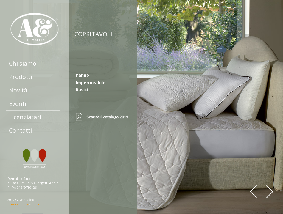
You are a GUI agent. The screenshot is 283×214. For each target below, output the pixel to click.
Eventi (17, 104)
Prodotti (20, 77)
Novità (18, 90)
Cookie (36, 204)
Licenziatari (25, 117)
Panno (82, 75)
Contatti (20, 130)
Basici (82, 89)
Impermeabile (90, 82)
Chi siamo (22, 63)
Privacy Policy (18, 204)
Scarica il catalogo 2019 (107, 116)
